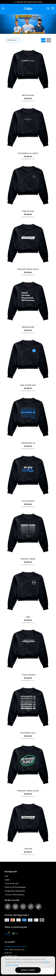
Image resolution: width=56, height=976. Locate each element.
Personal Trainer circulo (28, 791)
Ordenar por (13, 40)
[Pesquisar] (48, 8)
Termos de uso (11, 883)
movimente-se (28, 443)
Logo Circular (28, 211)
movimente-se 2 (28, 733)
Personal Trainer (28, 559)
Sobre (7, 879)
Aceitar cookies (28, 970)
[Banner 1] (29, 32)
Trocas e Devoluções (14, 894)
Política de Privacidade (15, 887)
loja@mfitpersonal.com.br (16, 946)
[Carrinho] (52, 8)
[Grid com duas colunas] (48, 40)
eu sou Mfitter (28, 501)
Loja (6, 876)
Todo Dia (28, 849)
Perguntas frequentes (15, 891)
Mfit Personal (28, 95)
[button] (3, 8)
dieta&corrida (28, 327)
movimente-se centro (28, 153)
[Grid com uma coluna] (43, 40)
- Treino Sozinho (28, 675)
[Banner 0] (26, 32)
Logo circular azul (28, 385)
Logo (28, 617)
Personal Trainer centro (28, 269)
